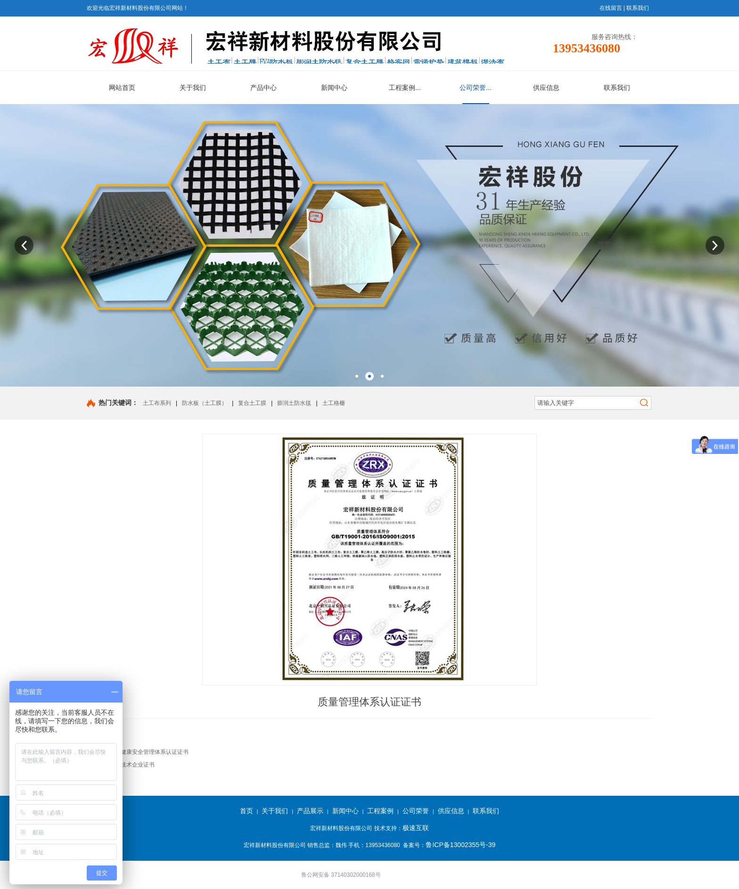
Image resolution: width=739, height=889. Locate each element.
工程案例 (380, 811)
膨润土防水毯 (294, 403)
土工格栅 (333, 403)
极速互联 (415, 828)
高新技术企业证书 (132, 764)
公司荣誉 (415, 811)
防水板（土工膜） (204, 403)
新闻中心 (345, 811)
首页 (246, 811)
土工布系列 (157, 403)
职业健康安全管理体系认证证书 (149, 752)
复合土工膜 (252, 403)
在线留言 (610, 8)
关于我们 (275, 811)
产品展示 (310, 811)
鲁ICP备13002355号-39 (460, 845)
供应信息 (451, 811)
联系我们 (637, 8)
